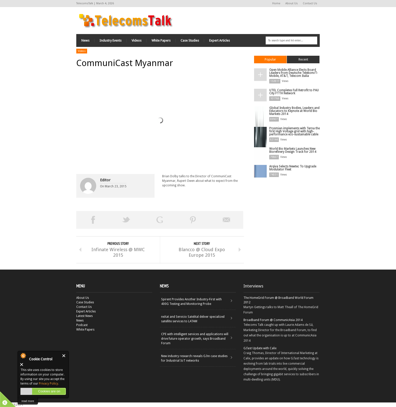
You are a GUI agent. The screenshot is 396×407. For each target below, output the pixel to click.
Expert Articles (219, 40)
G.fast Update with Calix (260, 348)
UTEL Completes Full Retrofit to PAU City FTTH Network (294, 92)
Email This (226, 220)
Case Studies (190, 40)
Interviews (253, 285)
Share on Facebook (93, 220)
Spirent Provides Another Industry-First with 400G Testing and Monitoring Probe (191, 302)
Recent (303, 59)
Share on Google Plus (159, 220)
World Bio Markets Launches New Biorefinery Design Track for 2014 (292, 150)
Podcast (82, 325)
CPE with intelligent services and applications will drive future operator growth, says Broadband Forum (194, 338)
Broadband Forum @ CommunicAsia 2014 (273, 320)
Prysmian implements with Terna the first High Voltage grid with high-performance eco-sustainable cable (294, 131)
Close (64, 355)
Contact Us (310, 3)
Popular (270, 59)
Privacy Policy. (49, 383)
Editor (105, 180)
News (85, 40)
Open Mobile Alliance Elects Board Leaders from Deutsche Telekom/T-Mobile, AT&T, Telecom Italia (293, 73)
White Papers (161, 40)
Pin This (193, 220)
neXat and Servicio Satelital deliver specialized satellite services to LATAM (193, 319)
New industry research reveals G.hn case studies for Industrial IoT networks (194, 358)
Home (276, 3)
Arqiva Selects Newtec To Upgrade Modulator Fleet (292, 168)
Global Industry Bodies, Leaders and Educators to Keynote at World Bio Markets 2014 (294, 111)
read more (27, 400)
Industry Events (110, 40)
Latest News (84, 316)
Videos (136, 40)
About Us (291, 3)
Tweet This (126, 220)
